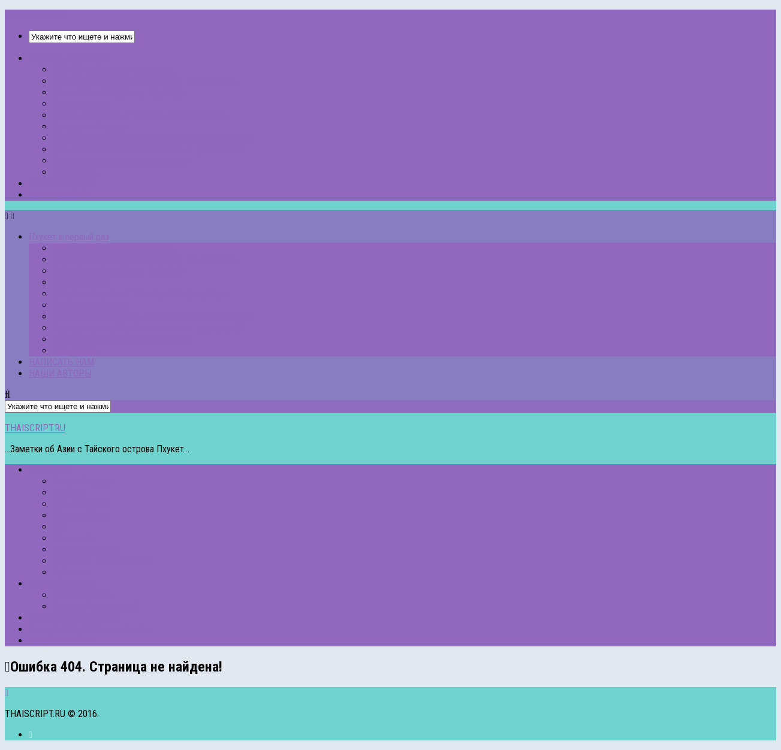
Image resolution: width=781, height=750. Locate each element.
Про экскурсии (82, 504)
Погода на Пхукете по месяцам (89, 629)
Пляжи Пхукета (83, 481)
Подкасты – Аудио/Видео (103, 561)
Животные (73, 538)
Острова (69, 492)
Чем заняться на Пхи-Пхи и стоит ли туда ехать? (147, 149)
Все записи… (77, 172)
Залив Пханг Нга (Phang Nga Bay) (118, 92)
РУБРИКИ (49, 470)
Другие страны (82, 515)
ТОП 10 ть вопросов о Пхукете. (113, 69)
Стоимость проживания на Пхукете (120, 161)
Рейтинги (70, 572)
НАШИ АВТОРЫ (60, 195)
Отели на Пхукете (63, 583)
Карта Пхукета (81, 104)
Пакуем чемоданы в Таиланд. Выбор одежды (141, 115)
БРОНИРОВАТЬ (83, 595)
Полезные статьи (86, 549)
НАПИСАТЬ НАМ (61, 183)
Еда (60, 527)
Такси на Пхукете (62, 640)
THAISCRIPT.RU (35, 15)
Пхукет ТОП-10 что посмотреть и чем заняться (145, 81)
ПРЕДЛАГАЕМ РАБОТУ (74, 618)
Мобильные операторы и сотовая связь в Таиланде (152, 138)
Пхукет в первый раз (69, 58)
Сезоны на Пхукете (90, 126)
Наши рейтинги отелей (96, 606)
